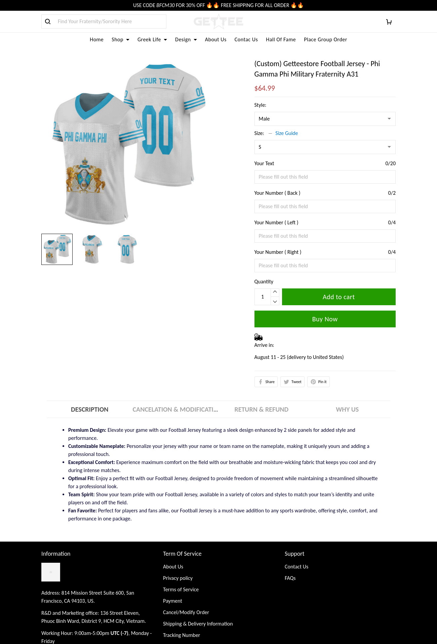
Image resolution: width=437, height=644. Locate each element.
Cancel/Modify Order (186, 612)
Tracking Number (181, 635)
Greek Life (152, 39)
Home (97, 39)
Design (186, 39)
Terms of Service (181, 589)
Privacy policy (178, 578)
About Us (216, 39)
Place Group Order (325, 39)
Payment (172, 601)
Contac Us (246, 39)
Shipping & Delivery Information (198, 623)
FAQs (290, 578)
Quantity (264, 281)
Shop (120, 39)
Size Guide (286, 133)
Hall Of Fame (281, 39)
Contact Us (296, 566)
